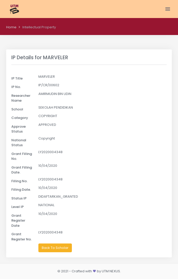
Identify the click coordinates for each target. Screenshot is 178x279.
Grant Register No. (21, 237)
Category (19, 117)
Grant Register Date (18, 220)
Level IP (17, 206)
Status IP (19, 198)
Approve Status (18, 129)
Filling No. (19, 181)
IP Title (17, 78)
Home (11, 27)
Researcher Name (20, 98)
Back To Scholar (55, 247)
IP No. (16, 86)
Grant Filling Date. (21, 170)
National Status (18, 143)
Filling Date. (21, 189)
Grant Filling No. (21, 156)
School (17, 109)
